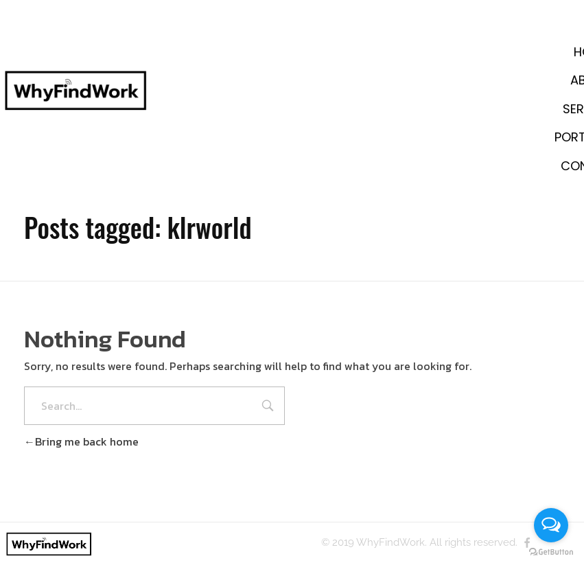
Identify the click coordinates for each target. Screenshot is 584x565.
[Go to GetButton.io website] (551, 551)
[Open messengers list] (551, 525)
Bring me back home (81, 441)
